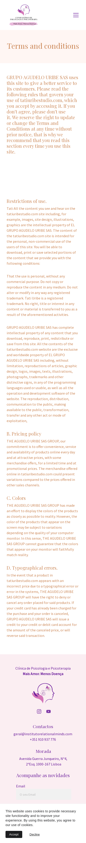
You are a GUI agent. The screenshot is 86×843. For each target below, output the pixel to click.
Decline (35, 834)
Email (20, 786)
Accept (14, 834)
